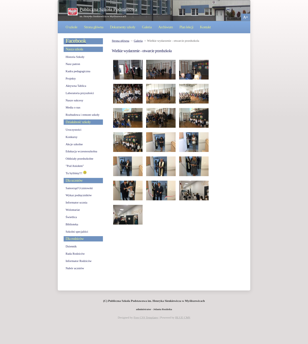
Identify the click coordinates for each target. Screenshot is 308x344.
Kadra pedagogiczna (78, 71)
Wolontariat (73, 209)
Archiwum (165, 27)
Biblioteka (72, 224)
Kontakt (205, 27)
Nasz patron (73, 64)
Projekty (71, 78)
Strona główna (93, 27)
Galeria (147, 27)
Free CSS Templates (146, 317)
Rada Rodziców (75, 253)
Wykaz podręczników (79, 195)
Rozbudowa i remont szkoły (82, 114)
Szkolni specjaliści (77, 231)
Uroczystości (73, 129)
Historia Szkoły (75, 56)
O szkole (71, 27)
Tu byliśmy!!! (76, 173)
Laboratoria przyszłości (80, 93)
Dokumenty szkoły (122, 27)
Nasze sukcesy (74, 100)
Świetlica (71, 217)
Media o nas (73, 107)
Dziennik (71, 246)
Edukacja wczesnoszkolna (81, 151)
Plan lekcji (186, 27)
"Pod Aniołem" (75, 165)
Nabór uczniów (75, 268)
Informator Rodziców (79, 261)
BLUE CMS (182, 317)
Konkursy (71, 137)
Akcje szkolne (74, 144)
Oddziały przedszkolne (79, 158)
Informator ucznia (76, 202)
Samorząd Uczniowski (79, 188)
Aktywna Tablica (76, 85)
